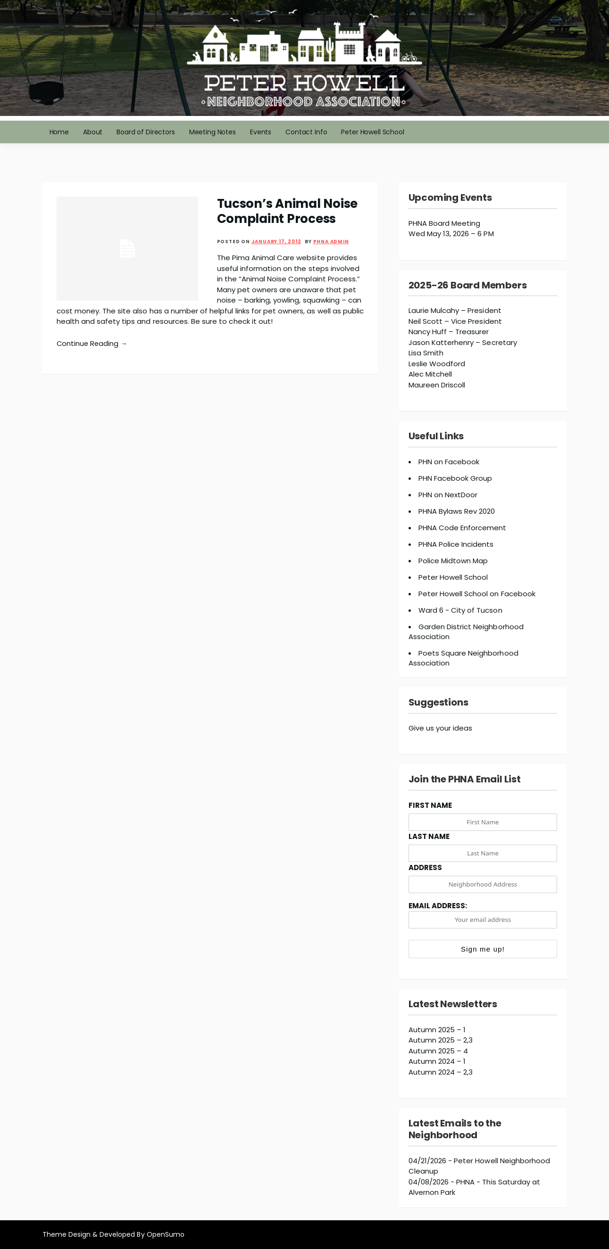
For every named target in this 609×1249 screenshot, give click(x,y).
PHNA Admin (331, 241)
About (92, 132)
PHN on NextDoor (448, 495)
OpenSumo (165, 1234)
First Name (430, 805)
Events (260, 132)
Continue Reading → (93, 343)
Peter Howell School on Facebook (476, 594)
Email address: (483, 915)
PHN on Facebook (449, 462)
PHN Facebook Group (455, 478)
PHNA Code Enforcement (462, 528)
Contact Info (306, 132)
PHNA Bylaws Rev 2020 (456, 511)
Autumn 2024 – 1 (437, 1061)
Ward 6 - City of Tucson (460, 610)
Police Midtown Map (453, 561)
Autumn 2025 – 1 (437, 1030)
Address (425, 867)
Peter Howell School (372, 132)
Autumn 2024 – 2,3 (441, 1072)
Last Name (429, 836)
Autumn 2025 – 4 (438, 1051)
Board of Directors (146, 132)
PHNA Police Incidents (456, 544)
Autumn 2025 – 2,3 (441, 1040)
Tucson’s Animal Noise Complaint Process (287, 211)
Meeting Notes (212, 132)
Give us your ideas (441, 728)
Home (59, 132)
